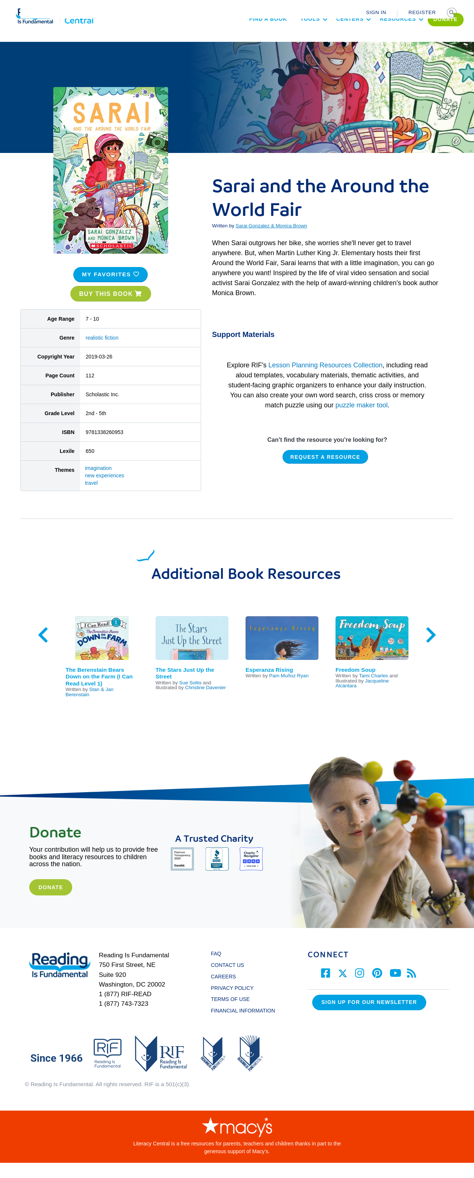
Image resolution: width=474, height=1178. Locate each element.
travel (91, 498)
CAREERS (223, 991)
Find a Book (247, 39)
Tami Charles (373, 691)
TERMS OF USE (234, 1014)
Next (431, 650)
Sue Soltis (190, 697)
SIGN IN (376, 12)
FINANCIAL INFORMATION (243, 1026)
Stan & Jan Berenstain (89, 707)
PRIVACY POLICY (232, 1003)
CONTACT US (229, 980)
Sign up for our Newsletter (369, 1017)
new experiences (104, 491)
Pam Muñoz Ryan (289, 691)
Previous (43, 650)
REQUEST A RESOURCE (325, 472)
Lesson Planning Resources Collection (325, 380)
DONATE (425, 40)
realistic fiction (102, 353)
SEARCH (452, 13)
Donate (51, 902)
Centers (329, 39)
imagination (98, 483)
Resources (377, 39)
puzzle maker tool (362, 420)
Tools (289, 39)
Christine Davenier (205, 702)
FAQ (216, 969)
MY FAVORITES (110, 289)
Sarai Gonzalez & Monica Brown (271, 241)
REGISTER (422, 12)
